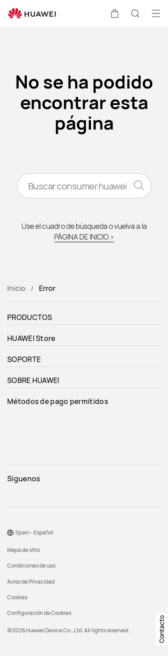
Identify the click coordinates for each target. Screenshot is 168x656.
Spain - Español (34, 532)
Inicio (16, 288)
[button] (115, 13)
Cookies (17, 597)
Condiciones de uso (31, 565)
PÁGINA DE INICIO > (84, 237)
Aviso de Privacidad (31, 581)
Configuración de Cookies (39, 613)
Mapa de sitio (23, 550)
